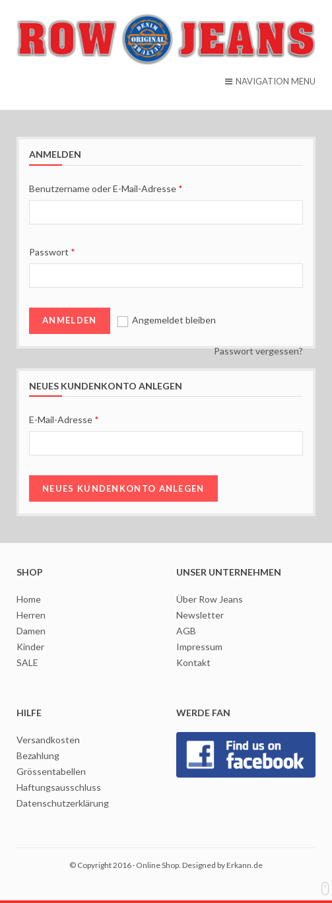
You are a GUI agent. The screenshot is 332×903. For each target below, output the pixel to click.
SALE (27, 662)
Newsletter (200, 614)
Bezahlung (38, 755)
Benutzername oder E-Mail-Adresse (106, 188)
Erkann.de (244, 865)
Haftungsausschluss (59, 787)
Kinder (30, 646)
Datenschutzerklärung (63, 803)
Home (29, 599)
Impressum (199, 646)
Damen (31, 630)
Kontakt (193, 662)
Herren (31, 614)
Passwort (52, 251)
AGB (186, 630)
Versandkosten (48, 739)
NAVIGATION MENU (270, 81)
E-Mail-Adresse (64, 419)
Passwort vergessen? (258, 350)
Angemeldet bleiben (166, 320)
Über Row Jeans (209, 599)
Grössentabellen (51, 771)
